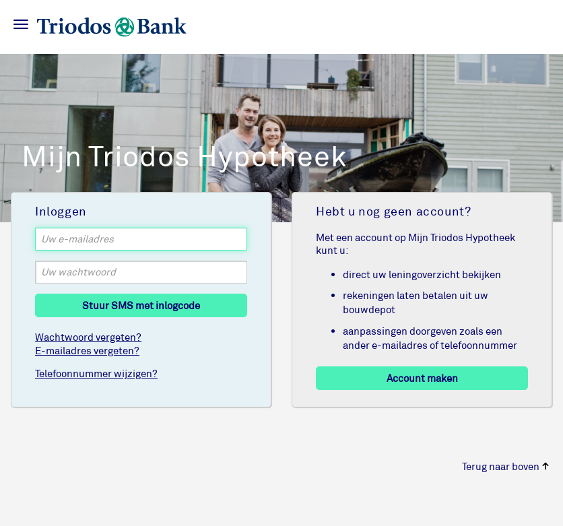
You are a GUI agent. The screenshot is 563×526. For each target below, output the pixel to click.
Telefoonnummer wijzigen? (96, 373)
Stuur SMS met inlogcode (141, 305)
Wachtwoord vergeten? (88, 337)
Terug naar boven (506, 466)
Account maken (422, 378)
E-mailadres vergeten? (87, 350)
